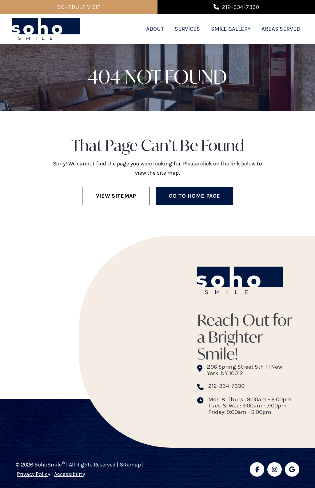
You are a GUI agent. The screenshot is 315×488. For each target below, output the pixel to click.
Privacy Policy (33, 474)
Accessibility (69, 474)
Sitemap (130, 464)
